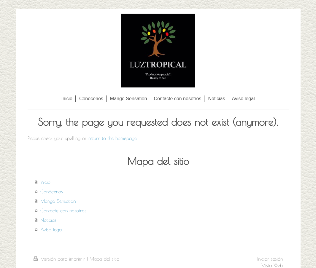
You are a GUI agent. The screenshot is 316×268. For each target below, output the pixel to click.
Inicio (45, 182)
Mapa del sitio (104, 258)
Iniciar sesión (270, 258)
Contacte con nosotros (63, 210)
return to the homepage (112, 138)
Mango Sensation (58, 201)
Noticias (48, 220)
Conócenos (51, 191)
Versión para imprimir (60, 258)
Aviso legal (51, 229)
